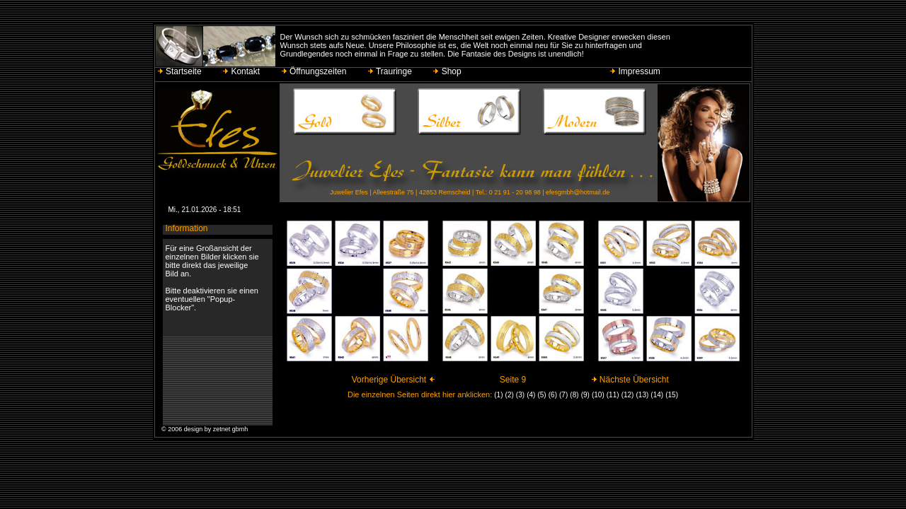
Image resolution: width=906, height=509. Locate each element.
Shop (448, 71)
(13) (642, 395)
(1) (498, 395)
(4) (531, 395)
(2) (509, 395)
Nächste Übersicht (630, 380)
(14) (656, 395)
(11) (613, 395)
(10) (598, 395)
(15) (671, 395)
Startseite (180, 71)
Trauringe (390, 71)
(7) (563, 395)
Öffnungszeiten (315, 71)
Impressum (636, 71)
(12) (627, 395)
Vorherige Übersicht (393, 380)
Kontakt (242, 71)
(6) (553, 395)
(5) (541, 395)
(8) (574, 395)
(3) (520, 395)
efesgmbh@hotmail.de (577, 192)
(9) (585, 395)
